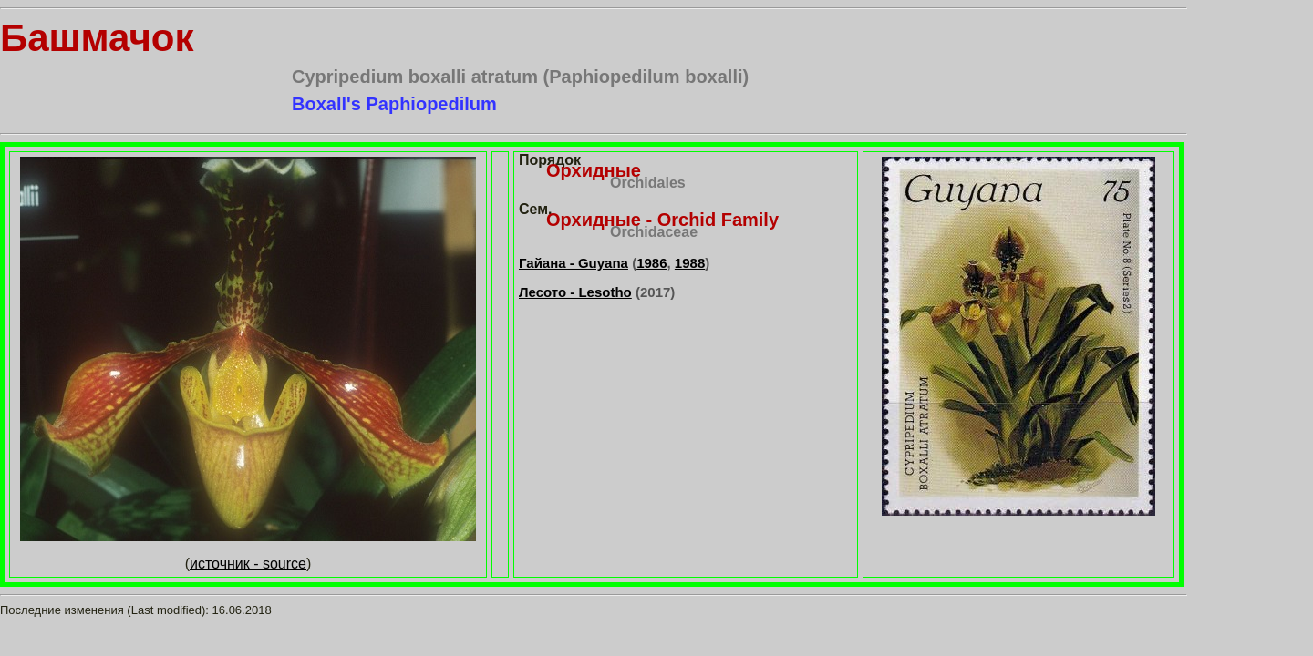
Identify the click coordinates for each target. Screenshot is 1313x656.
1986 (651, 263)
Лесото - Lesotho (575, 292)
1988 (690, 263)
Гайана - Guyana (573, 263)
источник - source (248, 563)
